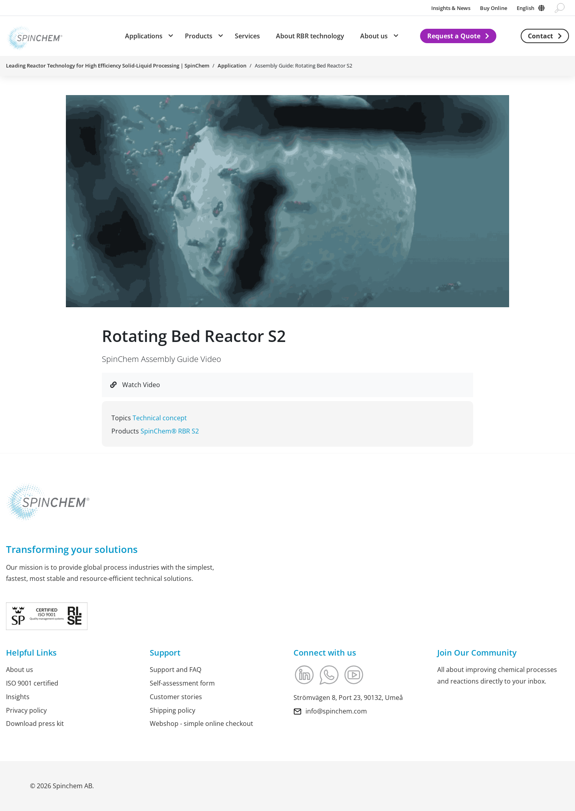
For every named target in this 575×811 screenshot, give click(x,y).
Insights (18, 696)
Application (232, 65)
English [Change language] (525, 8)
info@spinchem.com (336, 711)
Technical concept (160, 417)
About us (19, 669)
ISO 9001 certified (32, 683)
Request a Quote (453, 36)
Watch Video (135, 384)
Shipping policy (172, 710)
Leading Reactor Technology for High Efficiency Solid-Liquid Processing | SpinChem (107, 65)
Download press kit (35, 723)
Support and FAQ (175, 669)
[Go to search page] (559, 8)
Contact (540, 36)
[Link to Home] (34, 36)
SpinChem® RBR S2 (170, 431)
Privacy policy (26, 710)
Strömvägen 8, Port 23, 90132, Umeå (348, 697)
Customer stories (176, 696)
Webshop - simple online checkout (201, 723)
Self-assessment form (182, 683)
